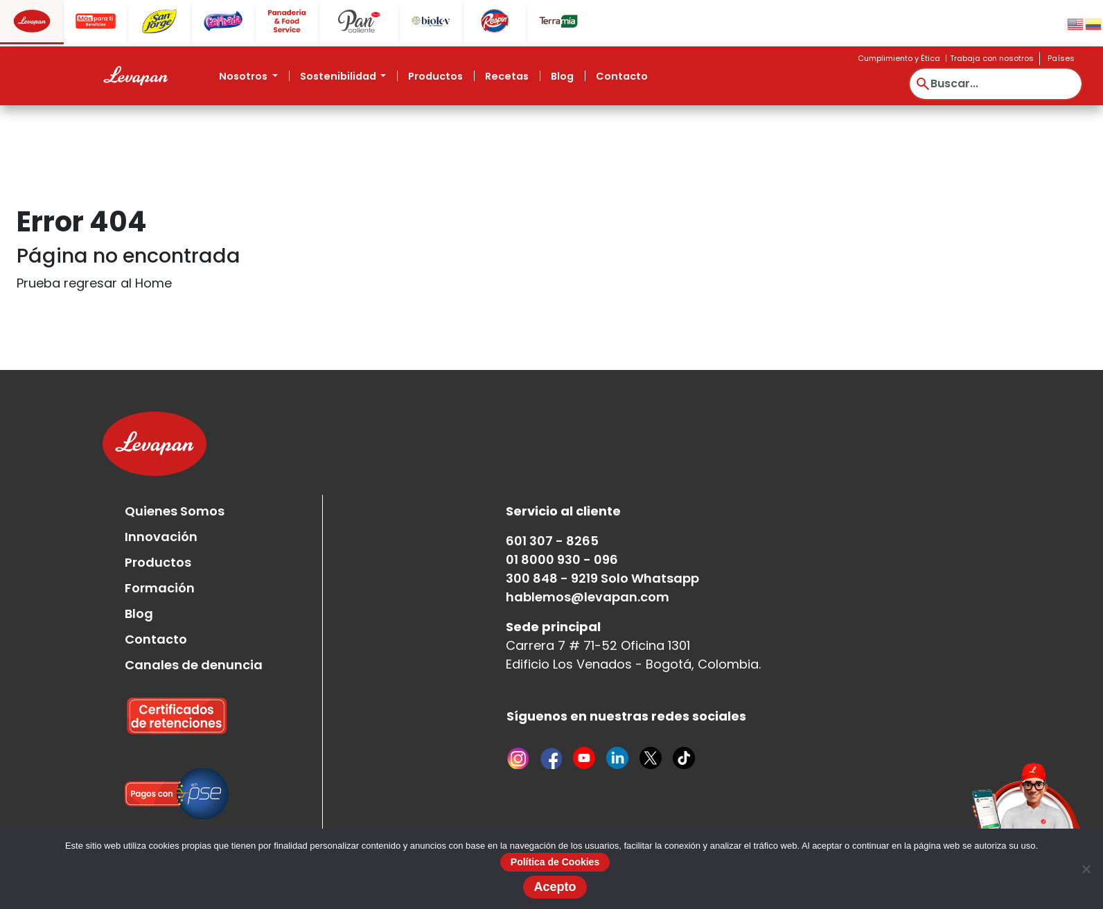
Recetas (507, 76)
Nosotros (244, 76)
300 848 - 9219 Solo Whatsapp (602, 578)
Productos (435, 76)
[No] (1086, 869)
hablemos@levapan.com (587, 597)
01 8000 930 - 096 (562, 559)
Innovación (161, 536)
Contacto (622, 76)
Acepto (554, 887)
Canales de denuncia (194, 664)
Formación (160, 588)
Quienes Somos (174, 511)
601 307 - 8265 (552, 540)
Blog (562, 76)
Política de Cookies (555, 861)
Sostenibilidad (339, 76)
